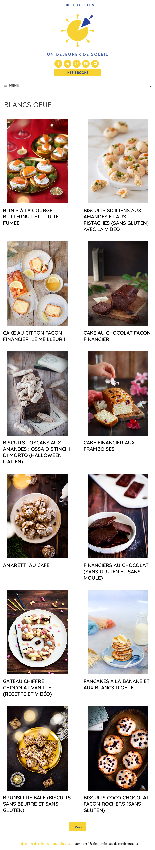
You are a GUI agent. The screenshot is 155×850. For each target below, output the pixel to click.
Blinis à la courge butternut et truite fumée (31, 216)
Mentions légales (86, 844)
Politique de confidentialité (120, 844)
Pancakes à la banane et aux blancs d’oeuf (117, 684)
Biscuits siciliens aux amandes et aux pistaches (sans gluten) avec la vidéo (116, 219)
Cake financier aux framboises (109, 445)
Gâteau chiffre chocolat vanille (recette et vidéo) (27, 687)
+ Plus (77, 827)
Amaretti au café (26, 565)
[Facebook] (58, 64)
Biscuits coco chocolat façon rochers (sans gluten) (116, 803)
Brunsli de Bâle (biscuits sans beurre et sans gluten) (37, 803)
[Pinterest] (86, 64)
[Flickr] (95, 64)
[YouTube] (67, 64)
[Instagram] (77, 64)
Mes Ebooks (77, 72)
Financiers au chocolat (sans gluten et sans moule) (116, 571)
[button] (149, 85)
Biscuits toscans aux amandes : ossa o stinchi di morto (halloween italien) (36, 451)
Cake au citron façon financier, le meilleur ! (34, 336)
